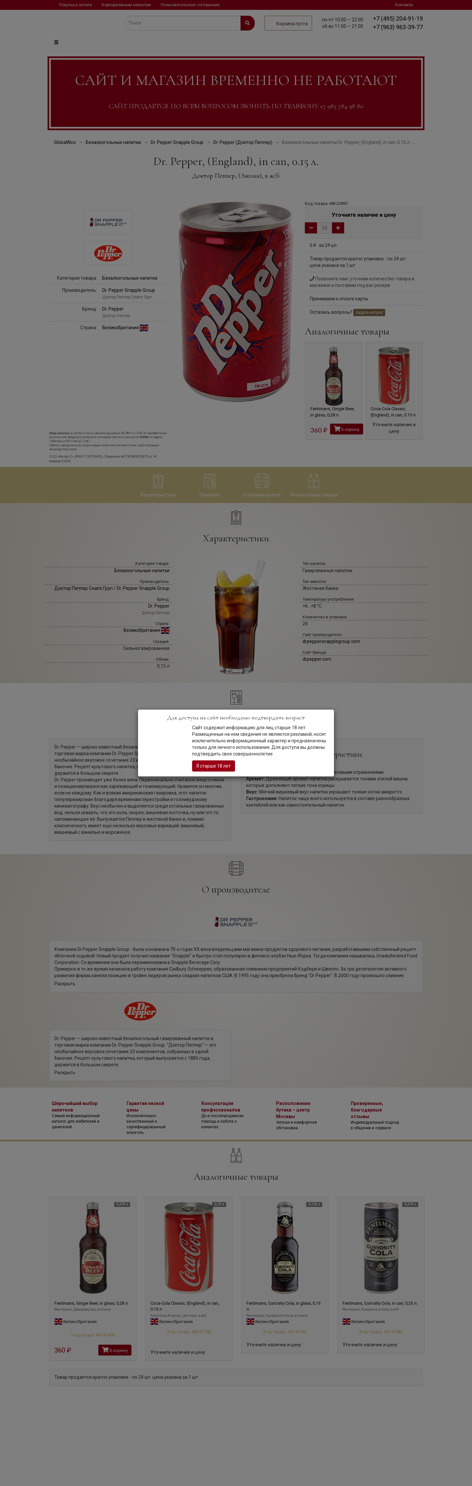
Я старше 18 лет (213, 766)
